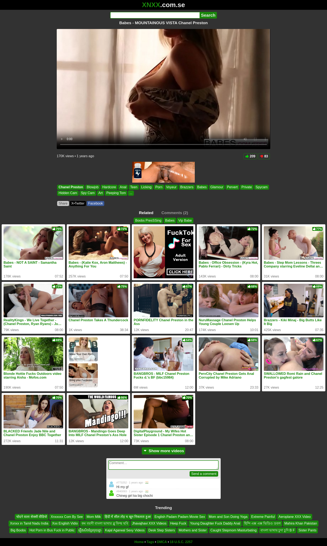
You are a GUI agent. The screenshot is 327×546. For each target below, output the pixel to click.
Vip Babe (185, 220)
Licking (146, 187)
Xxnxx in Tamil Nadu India (29, 523)
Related (146, 213)
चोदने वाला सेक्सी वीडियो (31, 516)
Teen (133, 187)
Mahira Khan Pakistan (300, 523)
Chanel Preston (71, 187)
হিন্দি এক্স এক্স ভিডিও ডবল (262, 523)
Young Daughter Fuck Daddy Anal (215, 523)
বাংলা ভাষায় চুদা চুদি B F (277, 530)
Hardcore (109, 187)
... (131, 193)
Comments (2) (174, 213)
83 (264, 156)
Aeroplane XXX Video (295, 516)
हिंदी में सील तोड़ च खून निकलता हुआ (128, 516)
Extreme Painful (263, 516)
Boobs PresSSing (148, 220)
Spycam (262, 187)
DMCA (162, 542)
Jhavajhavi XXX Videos (149, 523)
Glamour (216, 187)
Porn (158, 187)
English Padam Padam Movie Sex (180, 516)
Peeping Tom (116, 193)
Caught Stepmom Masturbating (233, 530)
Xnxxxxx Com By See (67, 516)
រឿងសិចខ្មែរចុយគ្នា (89, 530)
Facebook (95, 203)
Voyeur (171, 187)
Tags (150, 542)
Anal (123, 187)
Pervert (232, 187)
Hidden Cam (68, 193)
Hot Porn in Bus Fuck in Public (51, 530)
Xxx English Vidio (65, 523)
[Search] (155, 15)
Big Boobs (18, 530)
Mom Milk (94, 516)
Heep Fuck (178, 523)
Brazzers (186, 187)
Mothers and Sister (193, 530)
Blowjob (92, 187)
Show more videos (163, 451)
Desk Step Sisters (161, 530)
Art (100, 193)
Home (139, 542)
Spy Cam (88, 193)
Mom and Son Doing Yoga (228, 516)
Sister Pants (307, 530)
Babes (201, 187)
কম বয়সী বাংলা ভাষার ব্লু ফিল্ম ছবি (105, 523)
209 (250, 156)
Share (63, 203)
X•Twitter (77, 203)
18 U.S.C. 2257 (181, 542)
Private (246, 187)
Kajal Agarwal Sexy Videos (125, 530)
